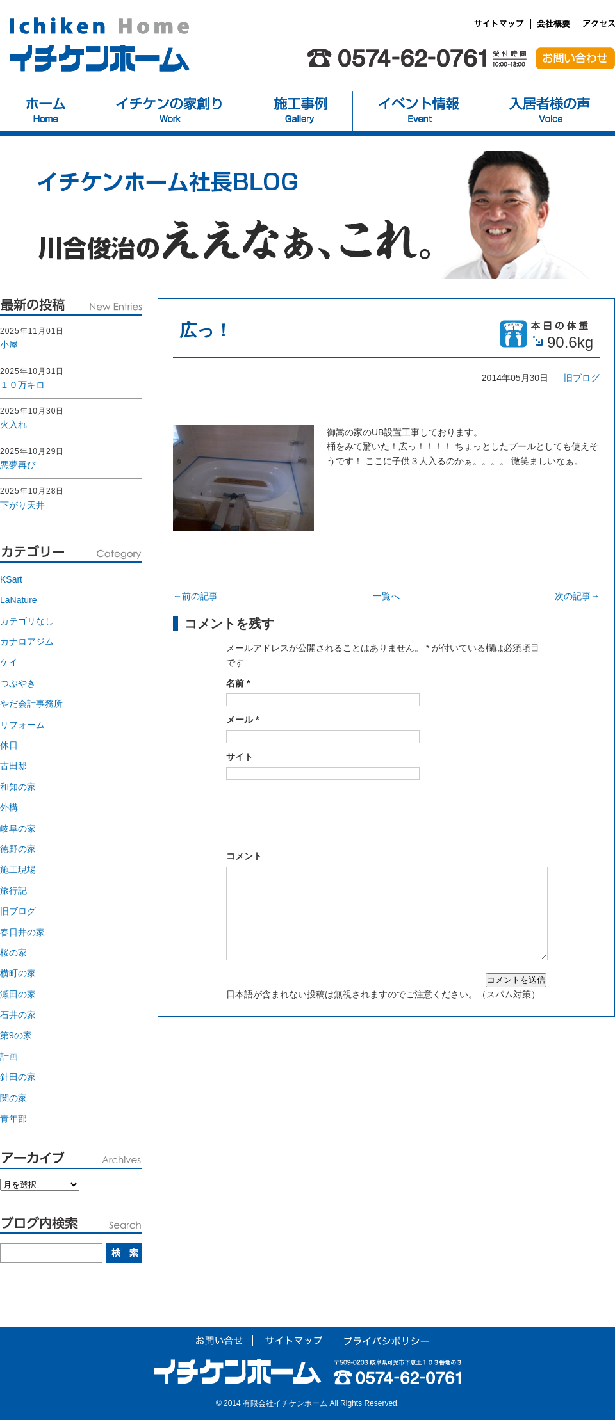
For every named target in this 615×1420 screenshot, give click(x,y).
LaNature (18, 600)
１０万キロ (22, 385)
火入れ (13, 424)
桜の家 (13, 953)
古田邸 (13, 766)
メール (242, 719)
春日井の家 (22, 932)
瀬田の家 (18, 994)
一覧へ (386, 596)
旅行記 (13, 890)
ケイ (9, 662)
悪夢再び (18, 465)
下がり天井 (22, 505)
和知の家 (18, 787)
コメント (244, 856)
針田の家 (18, 1077)
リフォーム (22, 725)
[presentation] (323, 811)
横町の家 (18, 973)
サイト (239, 757)
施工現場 (18, 869)
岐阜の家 (18, 828)
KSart (11, 579)
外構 (9, 807)
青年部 (13, 1118)
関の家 (13, 1098)
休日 (9, 745)
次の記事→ (577, 596)
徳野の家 (18, 849)
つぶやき (18, 683)
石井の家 (18, 1015)
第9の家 (16, 1035)
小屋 (9, 344)
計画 (9, 1056)
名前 (238, 683)
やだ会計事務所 (31, 703)
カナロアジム (27, 641)
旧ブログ (582, 378)
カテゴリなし (27, 621)
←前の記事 (195, 596)
